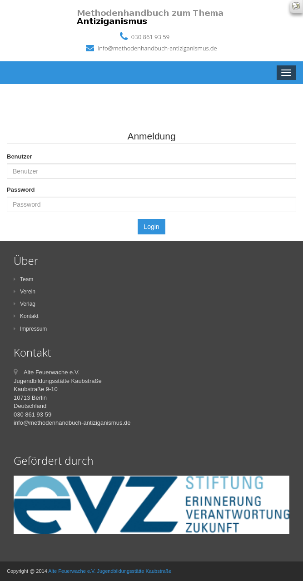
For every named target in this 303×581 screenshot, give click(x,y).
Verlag (24, 304)
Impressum (30, 329)
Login (151, 226)
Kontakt (26, 316)
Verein (24, 291)
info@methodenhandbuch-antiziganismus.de (157, 48)
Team (23, 279)
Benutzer (19, 156)
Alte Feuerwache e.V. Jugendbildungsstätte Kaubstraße (109, 571)
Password (21, 189)
